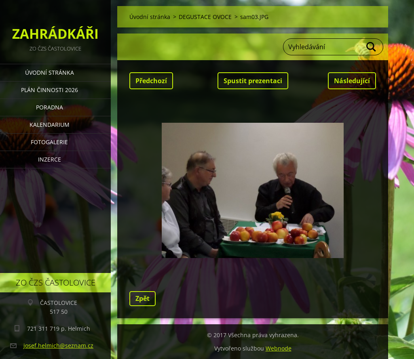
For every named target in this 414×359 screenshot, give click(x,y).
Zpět (142, 298)
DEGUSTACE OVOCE (205, 17)
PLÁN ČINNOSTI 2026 (49, 90)
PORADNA (49, 107)
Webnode (278, 348)
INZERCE (49, 159)
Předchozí (151, 80)
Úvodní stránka (49, 72)
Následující (352, 80)
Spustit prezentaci (253, 80)
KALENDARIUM (50, 124)
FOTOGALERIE (49, 142)
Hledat (371, 47)
